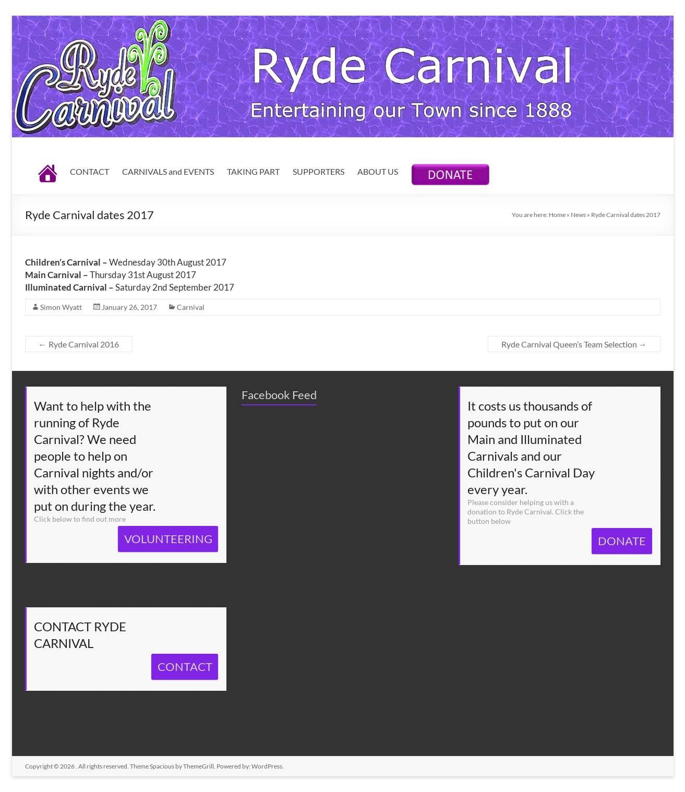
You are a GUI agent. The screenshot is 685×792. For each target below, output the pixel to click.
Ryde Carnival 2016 (79, 344)
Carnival (191, 307)
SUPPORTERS (318, 171)
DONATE (622, 541)
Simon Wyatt (61, 307)
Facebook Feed (279, 395)
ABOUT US (377, 171)
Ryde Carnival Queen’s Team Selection (574, 344)
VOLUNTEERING (168, 539)
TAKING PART (253, 171)
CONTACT (89, 171)
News (578, 215)
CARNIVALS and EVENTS (168, 171)
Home (557, 215)
